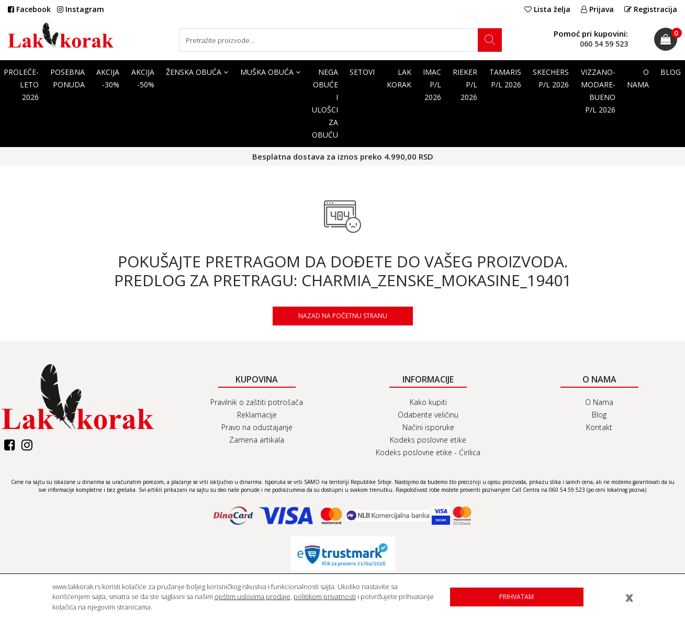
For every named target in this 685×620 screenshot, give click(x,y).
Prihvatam (516, 596)
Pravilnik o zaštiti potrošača (256, 402)
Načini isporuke (428, 427)
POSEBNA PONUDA (67, 78)
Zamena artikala (256, 440)
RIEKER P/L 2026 (465, 84)
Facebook (29, 9)
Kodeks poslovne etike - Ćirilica (428, 452)
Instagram (80, 9)
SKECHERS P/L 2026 (551, 78)
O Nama (638, 78)
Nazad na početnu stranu (342, 315)
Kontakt (599, 427)
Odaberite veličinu (428, 415)
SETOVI (362, 72)
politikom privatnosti (325, 596)
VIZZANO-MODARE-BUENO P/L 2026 (598, 91)
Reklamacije (257, 415)
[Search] (340, 40)
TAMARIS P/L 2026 (505, 78)
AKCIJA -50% (142, 78)
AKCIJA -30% (107, 78)
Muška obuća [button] (270, 72)
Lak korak (399, 78)
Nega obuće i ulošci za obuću (325, 103)
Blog (599, 415)
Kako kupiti (428, 402)
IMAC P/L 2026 (432, 84)
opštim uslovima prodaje (252, 596)
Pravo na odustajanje (257, 427)
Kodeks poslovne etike (428, 440)
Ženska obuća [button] (197, 72)
